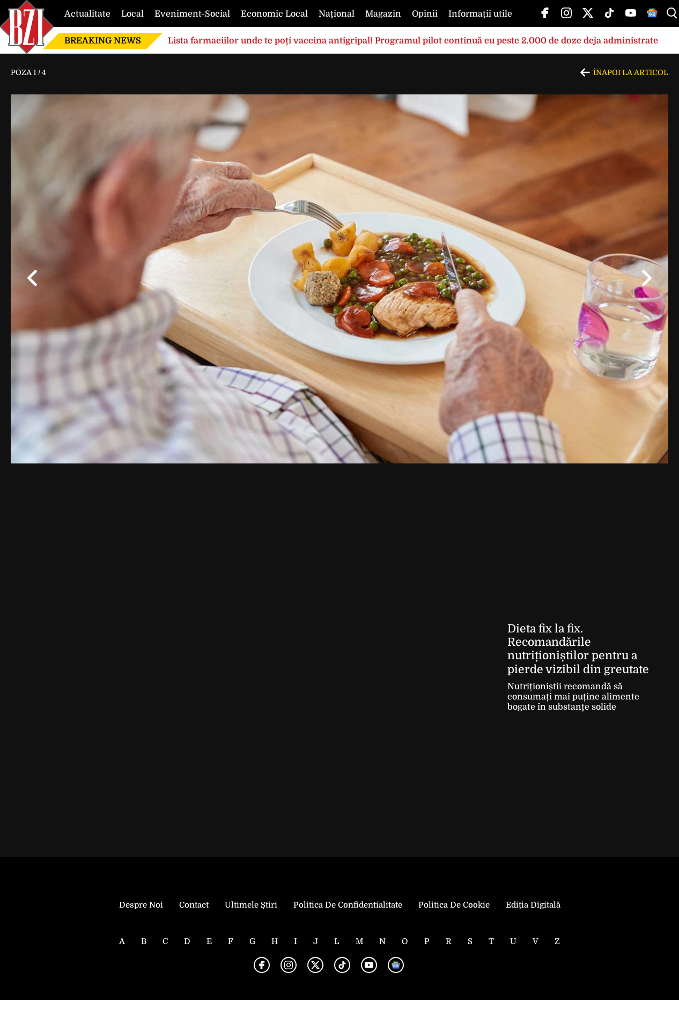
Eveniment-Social (192, 14)
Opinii (425, 14)
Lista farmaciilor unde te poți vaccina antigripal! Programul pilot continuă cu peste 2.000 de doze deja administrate (413, 41)
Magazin (383, 14)
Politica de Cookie (454, 905)
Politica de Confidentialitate (347, 905)
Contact (194, 905)
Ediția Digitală (533, 905)
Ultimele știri (251, 905)
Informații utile (480, 14)
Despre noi (141, 905)
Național (337, 14)
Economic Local (274, 14)
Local (132, 14)
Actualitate (87, 14)
